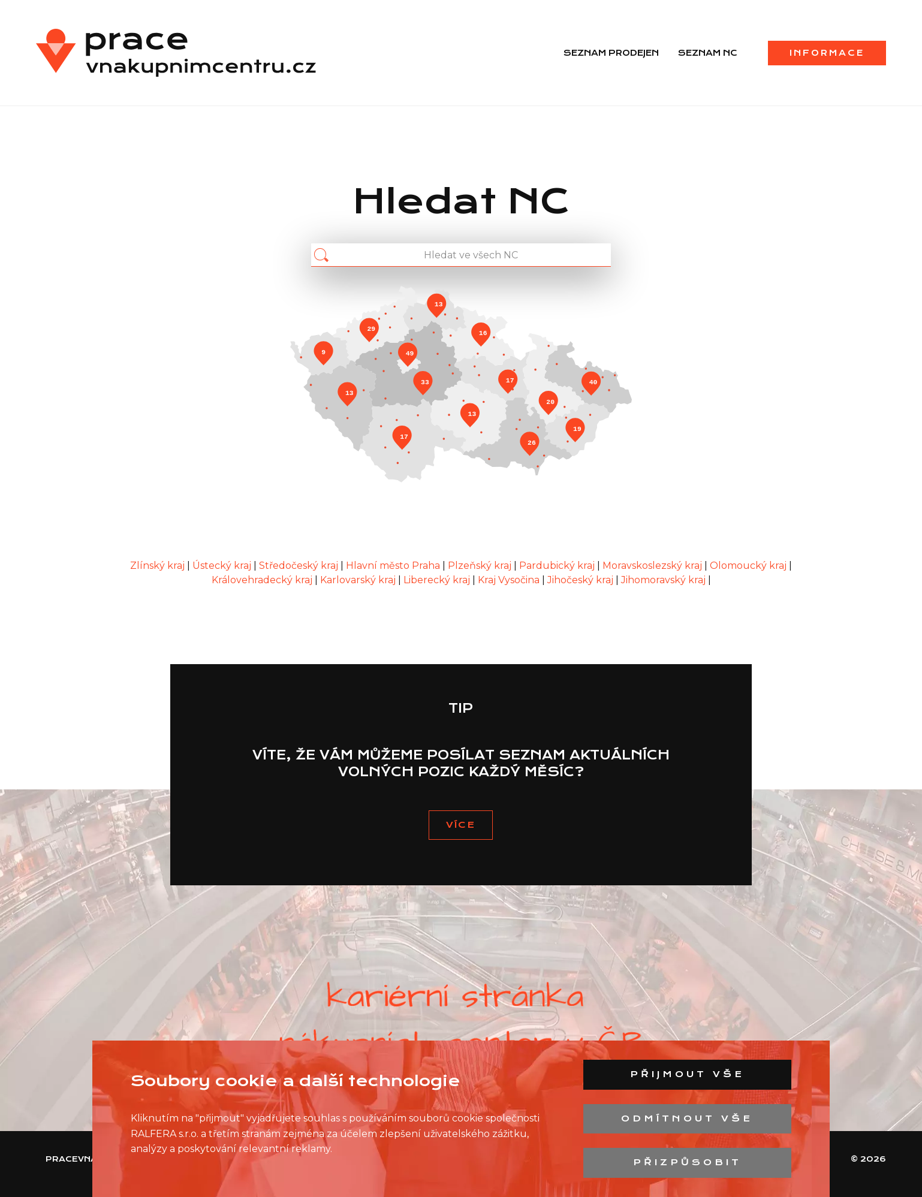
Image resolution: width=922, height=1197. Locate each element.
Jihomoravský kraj (664, 580)
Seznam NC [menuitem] (707, 53)
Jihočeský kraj (581, 580)
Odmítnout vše (687, 1118)
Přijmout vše (687, 1074)
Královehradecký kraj (263, 580)
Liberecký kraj (437, 580)
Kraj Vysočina (510, 580)
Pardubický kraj (558, 565)
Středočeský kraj (300, 565)
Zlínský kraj (158, 565)
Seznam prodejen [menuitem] (611, 53)
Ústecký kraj (223, 565)
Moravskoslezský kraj (653, 565)
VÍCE (460, 824)
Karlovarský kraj (359, 580)
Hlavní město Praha (394, 565)
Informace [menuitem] (827, 53)
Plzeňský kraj (481, 565)
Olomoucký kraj (749, 565)
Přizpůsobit (687, 1162)
